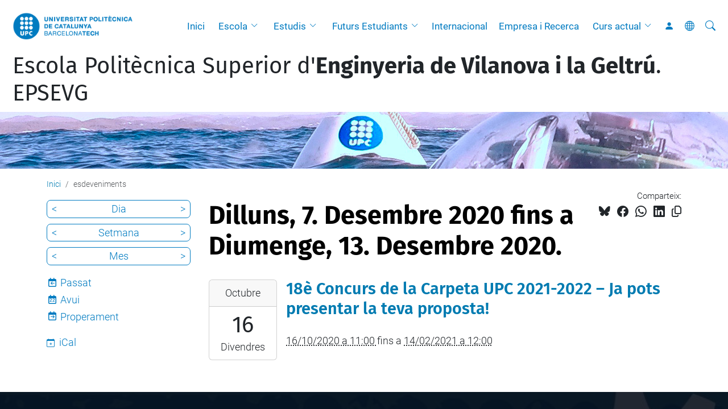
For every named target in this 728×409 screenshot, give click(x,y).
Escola (232, 26)
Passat (76, 283)
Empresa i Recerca (539, 26)
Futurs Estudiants (370, 26)
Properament (89, 317)
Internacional (459, 26)
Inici (196, 26)
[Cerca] (710, 26)
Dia (118, 209)
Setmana (118, 233)
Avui (70, 300)
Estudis (290, 26)
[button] (257, 26)
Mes (119, 256)
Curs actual (617, 26)
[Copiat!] (676, 211)
